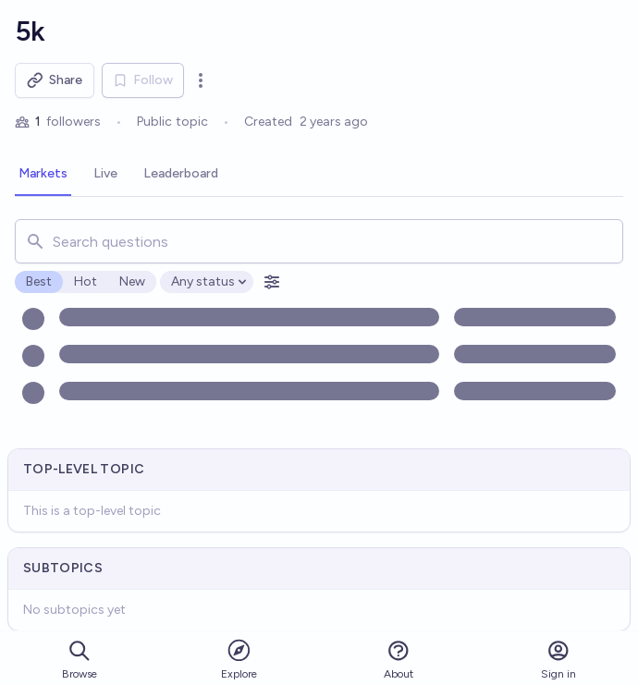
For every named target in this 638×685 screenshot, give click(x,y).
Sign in (558, 659)
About (398, 659)
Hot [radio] (85, 281)
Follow (143, 80)
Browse (79, 659)
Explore (239, 658)
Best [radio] (39, 281)
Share (54, 80)
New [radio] (132, 281)
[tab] (43, 174)
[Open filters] (272, 282)
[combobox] (319, 241)
